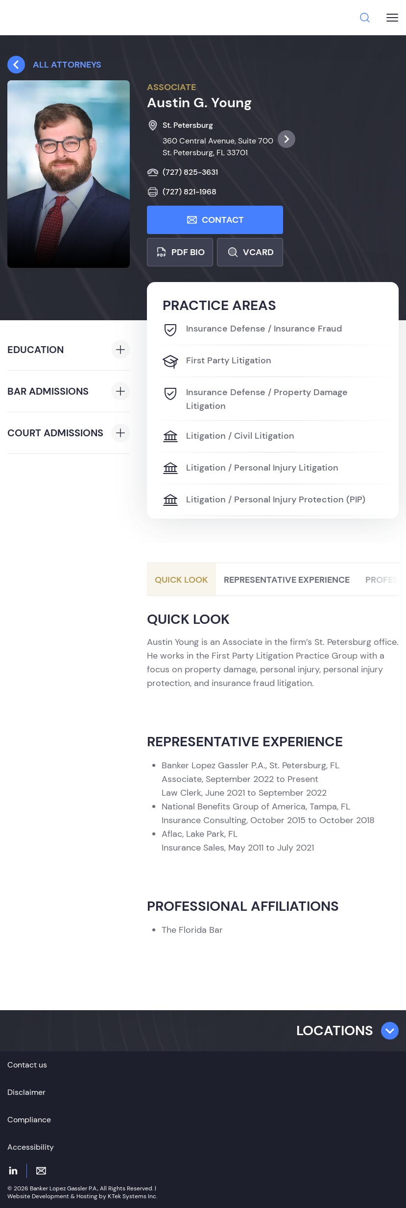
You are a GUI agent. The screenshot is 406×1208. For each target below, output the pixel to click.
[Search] (365, 17)
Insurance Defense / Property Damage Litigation (255, 398)
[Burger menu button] (392, 17)
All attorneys (54, 64)
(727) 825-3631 (182, 172)
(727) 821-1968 (181, 192)
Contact (215, 220)
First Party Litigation (217, 361)
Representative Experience (287, 580)
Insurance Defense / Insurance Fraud (252, 329)
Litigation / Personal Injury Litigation (250, 468)
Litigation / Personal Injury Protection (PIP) (264, 500)
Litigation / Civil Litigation (228, 437)
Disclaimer (26, 1092)
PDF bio (180, 252)
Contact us (27, 1065)
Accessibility (30, 1147)
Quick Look (181, 580)
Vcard (250, 252)
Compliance (29, 1119)
